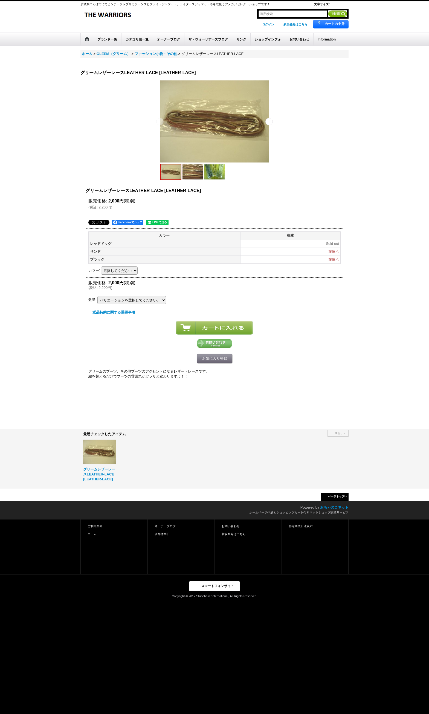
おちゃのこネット (334, 507)
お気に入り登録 (214, 358)
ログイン (268, 24)
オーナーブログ (165, 526)
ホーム (92, 534)
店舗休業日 (162, 534)
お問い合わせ (231, 526)
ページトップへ (337, 496)
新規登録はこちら (295, 24)
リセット (340, 433)
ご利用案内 (95, 526)
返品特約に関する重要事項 (113, 312)
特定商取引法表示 (301, 526)
